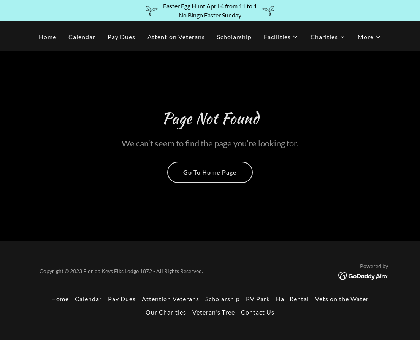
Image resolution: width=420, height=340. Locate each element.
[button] (281, 36)
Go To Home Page (209, 172)
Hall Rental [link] (292, 298)
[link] (363, 275)
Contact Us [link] (257, 312)
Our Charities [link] (166, 312)
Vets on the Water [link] (342, 298)
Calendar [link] (81, 36)
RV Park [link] (258, 298)
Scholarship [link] (234, 36)
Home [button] (60, 298)
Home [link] (47, 36)
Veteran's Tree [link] (213, 312)
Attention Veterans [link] (176, 36)
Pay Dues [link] (121, 36)
